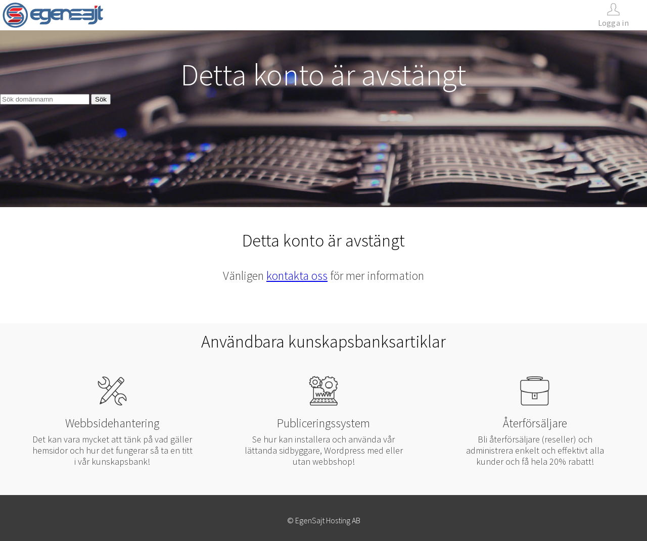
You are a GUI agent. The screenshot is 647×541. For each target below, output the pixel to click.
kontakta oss (297, 275)
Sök (101, 99)
